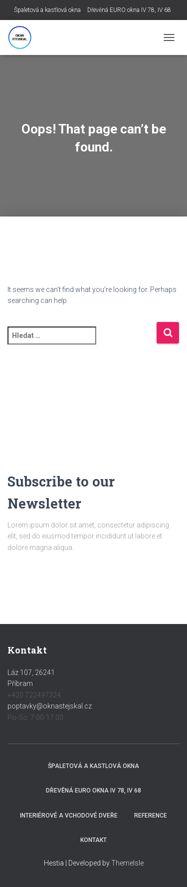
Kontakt (93, 840)
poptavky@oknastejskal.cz (49, 706)
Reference (150, 815)
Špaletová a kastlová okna (47, 10)
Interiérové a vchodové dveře (69, 815)
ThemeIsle (127, 863)
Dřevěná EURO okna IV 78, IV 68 (129, 10)
